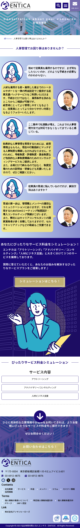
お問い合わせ (75, 8)
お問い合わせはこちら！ (40, 446)
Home (8, 38)
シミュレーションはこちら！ (40, 281)
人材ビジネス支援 (40, 396)
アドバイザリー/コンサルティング (40, 387)
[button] (58, 5)
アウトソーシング (40, 379)
